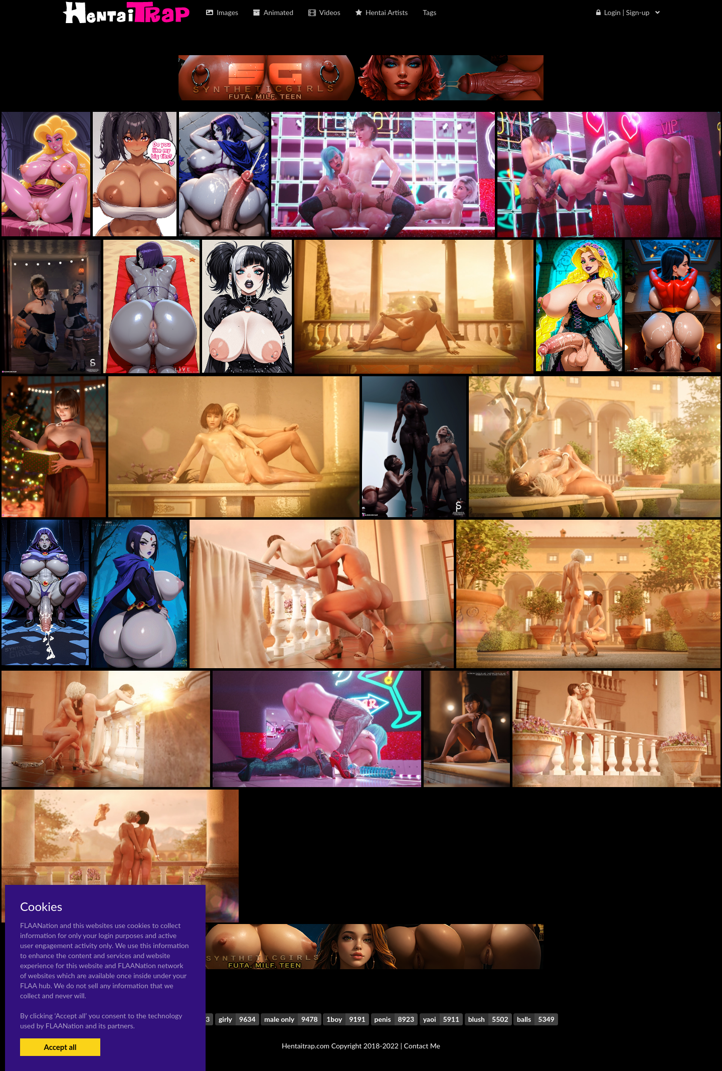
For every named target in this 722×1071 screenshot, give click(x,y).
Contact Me (422, 1045)
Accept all (60, 1046)
